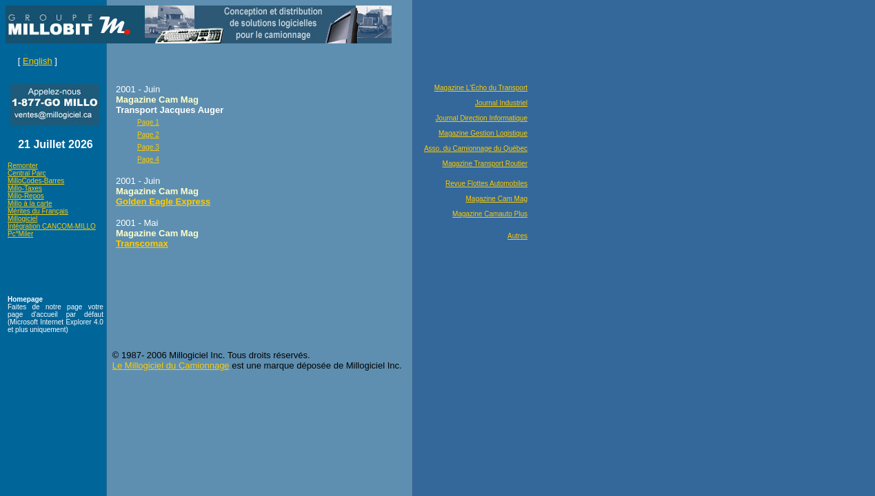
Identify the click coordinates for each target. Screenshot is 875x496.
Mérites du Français (38, 211)
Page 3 (148, 147)
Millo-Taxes (25, 188)
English (37, 61)
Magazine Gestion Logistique (483, 133)
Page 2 (148, 134)
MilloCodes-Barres (36, 181)
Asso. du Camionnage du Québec (475, 148)
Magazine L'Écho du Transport (480, 88)
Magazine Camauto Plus (489, 214)
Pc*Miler (20, 234)
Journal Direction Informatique (481, 118)
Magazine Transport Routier (485, 163)
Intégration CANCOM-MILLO (52, 226)
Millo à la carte (30, 203)
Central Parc (27, 173)
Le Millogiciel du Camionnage (171, 365)
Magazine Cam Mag (496, 199)
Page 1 (148, 122)
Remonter (23, 165)
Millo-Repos (26, 196)
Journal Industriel (501, 103)
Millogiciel (22, 219)
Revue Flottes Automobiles (486, 183)
